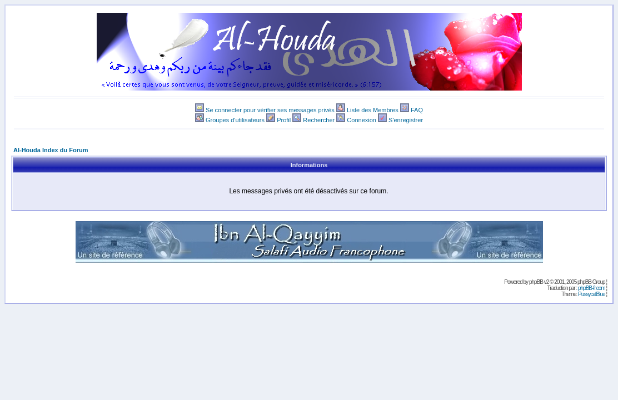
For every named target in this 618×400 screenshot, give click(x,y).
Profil (284, 120)
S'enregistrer (405, 120)
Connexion (361, 120)
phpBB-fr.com (591, 288)
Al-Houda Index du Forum (50, 150)
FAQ (417, 110)
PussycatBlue (591, 294)
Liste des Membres (372, 110)
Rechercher (319, 120)
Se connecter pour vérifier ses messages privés (270, 110)
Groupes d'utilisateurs (235, 120)
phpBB (536, 282)
